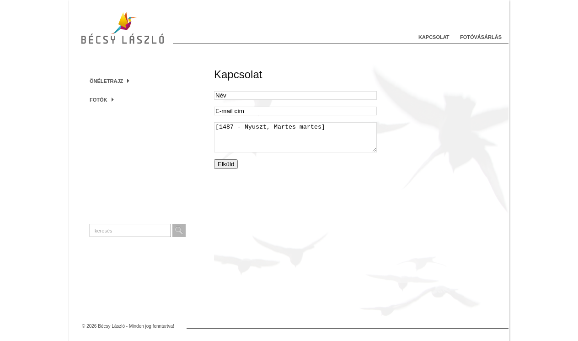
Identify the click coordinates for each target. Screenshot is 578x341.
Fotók (102, 100)
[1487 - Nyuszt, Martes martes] (295, 140)
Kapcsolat (434, 37)
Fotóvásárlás (481, 37)
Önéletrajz (109, 81)
